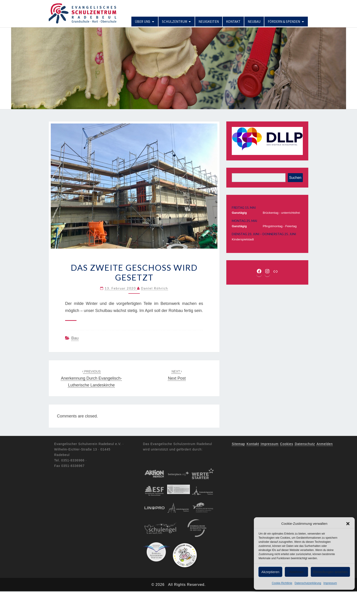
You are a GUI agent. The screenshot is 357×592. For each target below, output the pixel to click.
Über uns (142, 21)
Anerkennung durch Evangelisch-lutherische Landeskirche (91, 378)
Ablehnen (296, 572)
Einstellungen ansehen (330, 572)
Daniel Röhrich (154, 288)
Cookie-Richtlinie (282, 583)
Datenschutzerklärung (308, 583)
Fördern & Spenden (284, 21)
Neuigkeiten (209, 21)
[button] (348, 523)
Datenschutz (305, 444)
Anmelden (325, 444)
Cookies (286, 444)
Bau (75, 338)
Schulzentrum (174, 21)
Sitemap (238, 444)
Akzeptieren (270, 572)
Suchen (295, 178)
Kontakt (233, 21)
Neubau (254, 21)
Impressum (330, 583)
